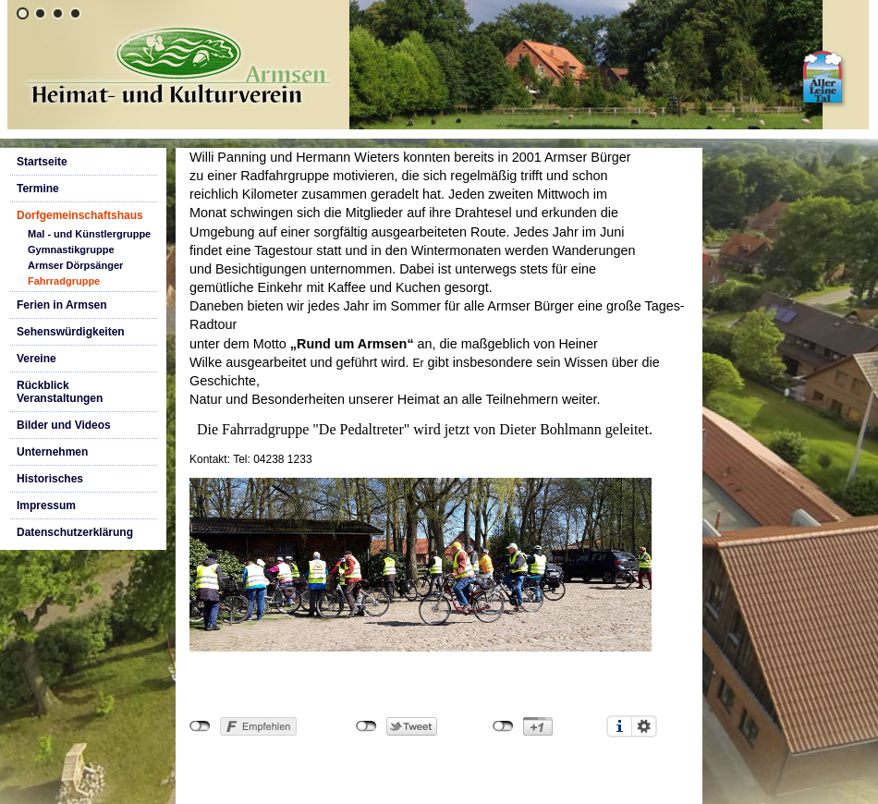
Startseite (42, 161)
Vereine (36, 358)
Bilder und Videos (64, 425)
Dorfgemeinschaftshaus (80, 215)
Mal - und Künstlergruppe (89, 233)
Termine (38, 188)
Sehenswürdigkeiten (71, 331)
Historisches (50, 478)
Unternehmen (52, 451)
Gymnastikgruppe (71, 249)
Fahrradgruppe (64, 280)
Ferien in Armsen (62, 304)
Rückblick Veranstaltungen (60, 392)
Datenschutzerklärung (75, 532)
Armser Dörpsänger (75, 265)
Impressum (46, 505)
